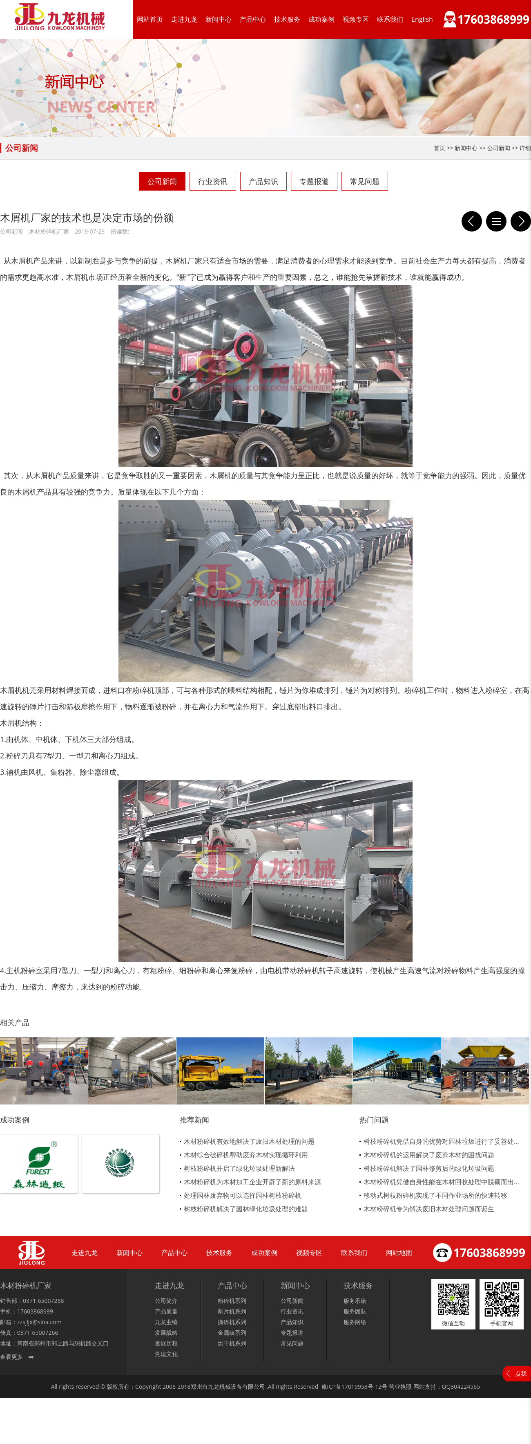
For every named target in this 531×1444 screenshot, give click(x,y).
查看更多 (11, 1357)
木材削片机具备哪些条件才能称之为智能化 (472, 221)
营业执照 (400, 1386)
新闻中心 (218, 19)
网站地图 (399, 1252)
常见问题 (364, 181)
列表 (496, 221)
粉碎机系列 (232, 1301)
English (422, 19)
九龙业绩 (166, 1322)
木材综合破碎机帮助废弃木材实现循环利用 (246, 1154)
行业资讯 (213, 181)
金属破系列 (232, 1332)
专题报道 (314, 181)
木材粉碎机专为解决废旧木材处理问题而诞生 (429, 1208)
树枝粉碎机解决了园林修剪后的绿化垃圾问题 (429, 1168)
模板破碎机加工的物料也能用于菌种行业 (521, 221)
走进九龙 (184, 19)
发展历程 (166, 1343)
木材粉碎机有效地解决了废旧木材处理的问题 (249, 1141)
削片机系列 (232, 1311)
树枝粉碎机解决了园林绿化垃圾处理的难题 (246, 1208)
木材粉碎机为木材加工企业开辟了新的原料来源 (252, 1181)
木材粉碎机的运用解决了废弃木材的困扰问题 (429, 1154)
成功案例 (321, 19)
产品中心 (253, 19)
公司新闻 (162, 181)
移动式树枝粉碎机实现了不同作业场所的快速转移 (435, 1195)
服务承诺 (355, 1301)
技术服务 (287, 19)
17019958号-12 (361, 1386)
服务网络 (355, 1322)
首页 (439, 148)
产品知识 (263, 181)
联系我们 (390, 19)
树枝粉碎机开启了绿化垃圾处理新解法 (239, 1168)
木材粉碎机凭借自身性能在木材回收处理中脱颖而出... (441, 1181)
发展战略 (166, 1332)
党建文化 (166, 1354)
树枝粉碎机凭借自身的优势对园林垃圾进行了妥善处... (441, 1141)
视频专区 (356, 19)
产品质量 (166, 1311)
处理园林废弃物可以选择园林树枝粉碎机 (242, 1195)
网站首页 (150, 19)
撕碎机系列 (232, 1322)
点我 (521, 1373)
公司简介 (166, 1301)
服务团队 (355, 1311)
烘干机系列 (232, 1343)
